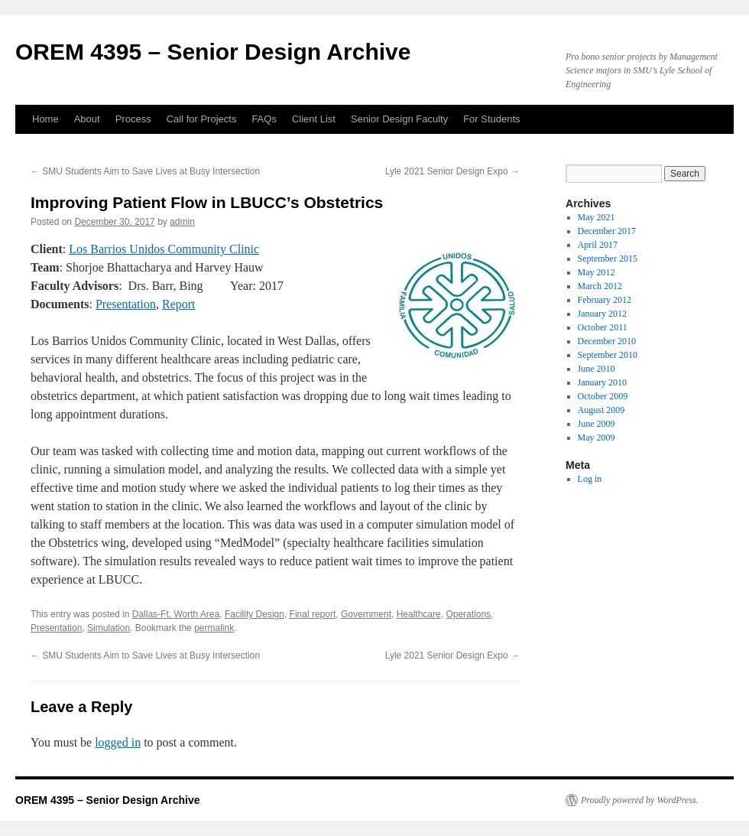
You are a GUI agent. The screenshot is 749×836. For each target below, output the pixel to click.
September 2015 (607, 258)
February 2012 (604, 299)
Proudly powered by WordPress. (640, 800)
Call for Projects (202, 119)
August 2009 (601, 410)
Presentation (126, 304)
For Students (491, 119)
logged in (118, 742)
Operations (468, 614)
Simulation (108, 628)
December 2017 (607, 231)
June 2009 (596, 423)
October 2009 (603, 396)
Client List (314, 119)
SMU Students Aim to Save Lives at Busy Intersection (145, 171)
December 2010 (607, 341)
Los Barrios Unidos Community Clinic (164, 248)
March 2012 (600, 286)
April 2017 (598, 244)
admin (182, 221)
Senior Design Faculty (399, 119)
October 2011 (602, 327)
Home (45, 119)
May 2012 (596, 272)
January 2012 (602, 313)
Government (366, 614)
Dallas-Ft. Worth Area (175, 614)
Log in (590, 478)
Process (133, 119)
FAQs (264, 119)
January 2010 (602, 382)
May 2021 (596, 217)
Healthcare (419, 614)
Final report (313, 614)
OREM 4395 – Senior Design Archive (212, 51)
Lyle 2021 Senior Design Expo (452, 171)
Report (179, 304)
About (87, 119)
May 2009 (596, 437)
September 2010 (607, 355)
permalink (214, 628)
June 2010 (596, 368)
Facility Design (254, 614)
